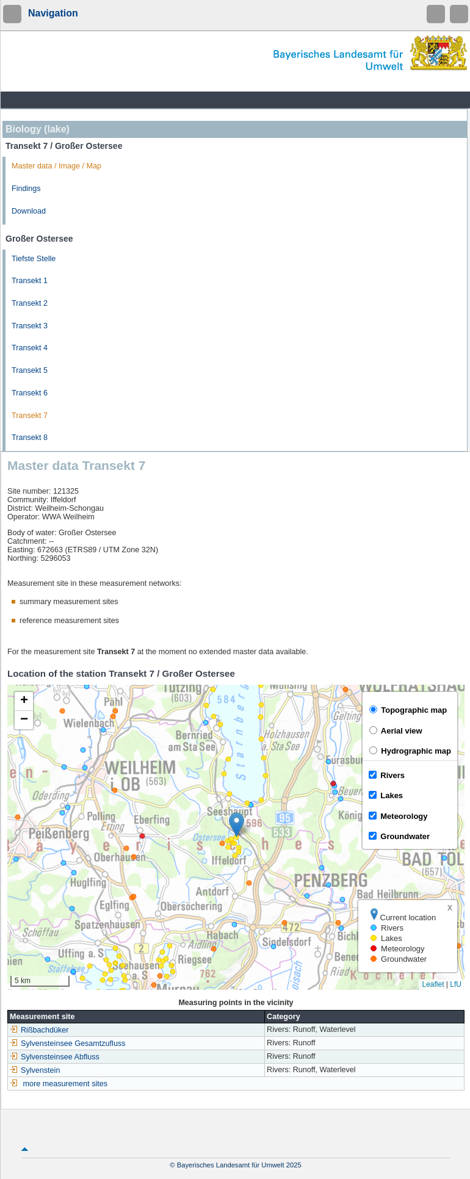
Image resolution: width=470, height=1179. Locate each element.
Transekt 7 (30, 415)
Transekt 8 (30, 437)
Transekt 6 (30, 393)
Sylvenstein (35, 1070)
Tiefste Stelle (34, 258)
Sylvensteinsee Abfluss (54, 1057)
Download (29, 211)
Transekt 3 (30, 326)
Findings (26, 188)
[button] (236, 824)
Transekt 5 (30, 370)
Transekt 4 (30, 348)
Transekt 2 (30, 303)
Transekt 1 (30, 280)
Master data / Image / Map (56, 166)
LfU (455, 984)
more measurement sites (65, 1084)
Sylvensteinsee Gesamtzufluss (68, 1043)
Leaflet (433, 984)
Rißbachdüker (39, 1030)
